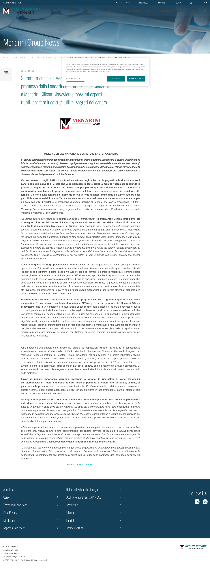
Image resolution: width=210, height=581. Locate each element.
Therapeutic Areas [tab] (90, 10)
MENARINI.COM (143, 2)
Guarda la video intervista (81, 464)
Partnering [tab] (149, 10)
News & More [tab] (181, 10)
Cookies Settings (75, 527)
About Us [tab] (74, 10)
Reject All (116, 78)
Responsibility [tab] (134, 10)
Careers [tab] (195, 10)
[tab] (113, 11)
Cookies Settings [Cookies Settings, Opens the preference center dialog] (73, 78)
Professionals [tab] (165, 10)
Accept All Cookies (136, 78)
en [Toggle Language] (204, 2)
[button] (204, 10)
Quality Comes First (12, 3)
